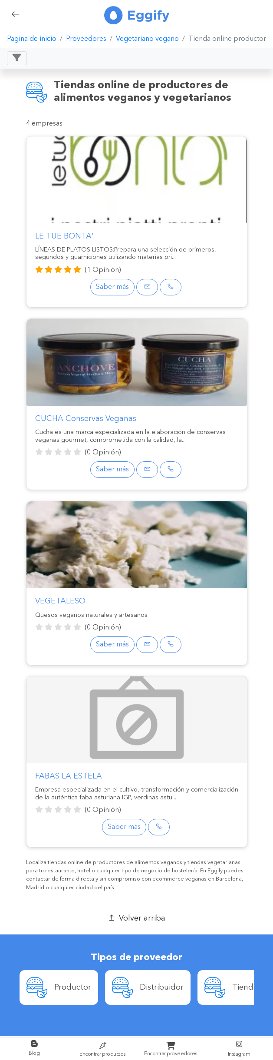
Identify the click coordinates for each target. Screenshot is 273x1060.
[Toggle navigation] (17, 58)
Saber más (112, 287)
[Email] (147, 287)
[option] (59, 987)
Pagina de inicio (31, 39)
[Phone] (170, 287)
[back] (15, 15)
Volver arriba (136, 918)
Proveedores (86, 39)
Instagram (238, 1048)
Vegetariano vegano (147, 39)
